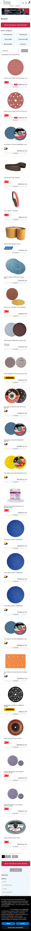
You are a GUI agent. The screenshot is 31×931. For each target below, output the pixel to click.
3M (5, 881)
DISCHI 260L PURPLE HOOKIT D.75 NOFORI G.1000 (14, 507)
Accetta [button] (23, 923)
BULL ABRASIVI (8, 892)
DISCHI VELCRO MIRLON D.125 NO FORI (15, 340)
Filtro (24, 50)
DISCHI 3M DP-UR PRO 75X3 (12, 838)
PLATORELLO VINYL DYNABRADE (13, 539)
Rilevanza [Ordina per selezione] (11, 51)
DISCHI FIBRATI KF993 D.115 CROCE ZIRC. (14, 278)
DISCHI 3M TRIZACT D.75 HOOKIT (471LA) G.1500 (13, 805)
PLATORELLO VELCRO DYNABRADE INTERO (14, 440)
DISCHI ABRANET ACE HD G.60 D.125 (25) (15, 373)
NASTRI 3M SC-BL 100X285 (12, 177)
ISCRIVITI (16, 870)
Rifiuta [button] (8, 923)
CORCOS (6, 895)
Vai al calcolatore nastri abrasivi (15, 25)
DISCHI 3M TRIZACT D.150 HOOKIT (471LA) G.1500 (14, 772)
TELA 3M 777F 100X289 (11, 211)
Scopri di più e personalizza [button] (15, 927)
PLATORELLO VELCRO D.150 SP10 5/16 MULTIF (15, 407)
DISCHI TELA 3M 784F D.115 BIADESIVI (15, 307)
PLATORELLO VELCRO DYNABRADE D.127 (15, 639)
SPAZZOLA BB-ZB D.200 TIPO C (13, 738)
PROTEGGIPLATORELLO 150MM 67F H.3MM (14, 706)
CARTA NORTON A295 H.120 (12, 244)
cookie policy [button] (25, 909)
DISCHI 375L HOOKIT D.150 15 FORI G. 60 (15, 111)
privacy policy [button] (7, 903)
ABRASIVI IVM (7, 885)
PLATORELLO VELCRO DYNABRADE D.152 (15, 144)
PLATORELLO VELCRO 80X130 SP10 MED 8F (15, 672)
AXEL (5, 888)
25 (14, 856)
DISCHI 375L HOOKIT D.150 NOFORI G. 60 (15, 78)
